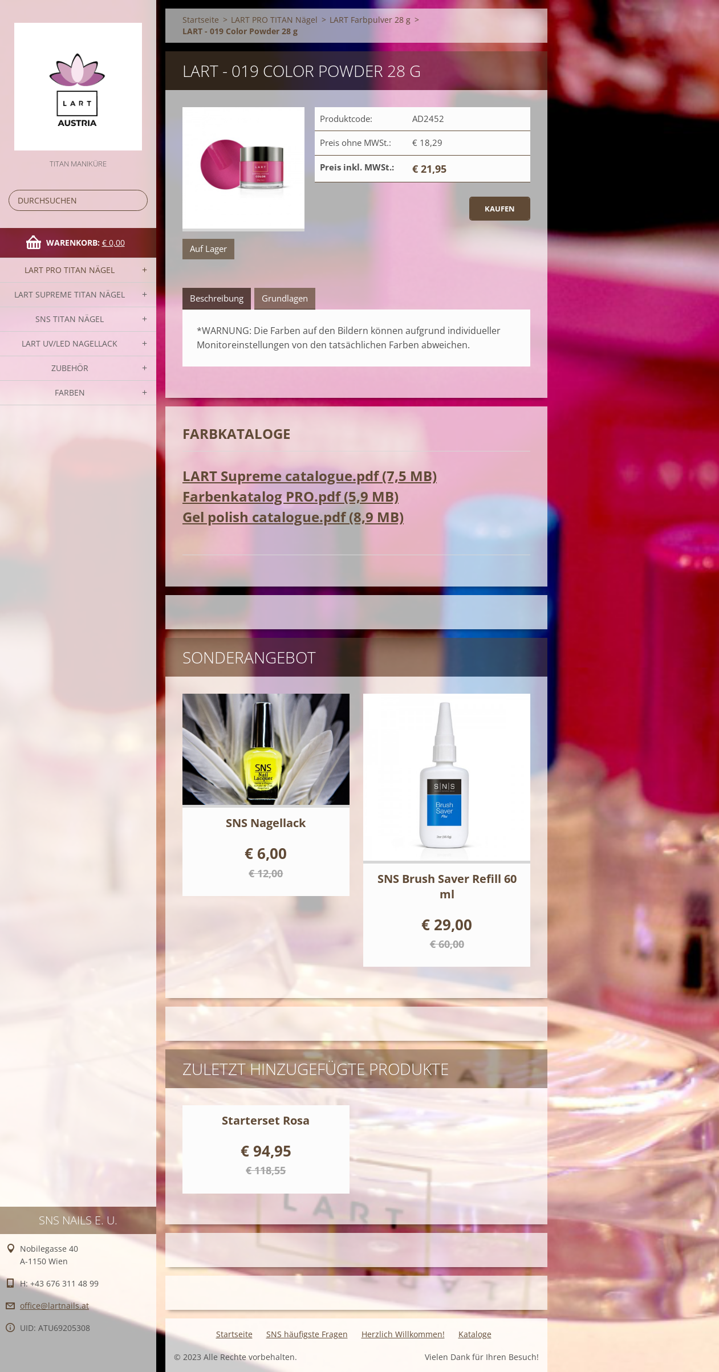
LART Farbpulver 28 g (370, 19)
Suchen (136, 200)
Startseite (200, 19)
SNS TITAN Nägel (69, 319)
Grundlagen (285, 298)
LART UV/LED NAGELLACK (69, 343)
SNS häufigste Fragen (307, 1334)
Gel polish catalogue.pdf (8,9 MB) (293, 516)
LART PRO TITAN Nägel (70, 269)
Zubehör (69, 368)
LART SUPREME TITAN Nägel (69, 294)
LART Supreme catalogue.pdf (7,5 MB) (309, 475)
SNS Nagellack (266, 822)
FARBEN (70, 392)
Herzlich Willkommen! (403, 1334)
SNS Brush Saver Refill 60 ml (447, 886)
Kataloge (474, 1334)
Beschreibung (216, 298)
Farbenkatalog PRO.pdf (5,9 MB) (290, 496)
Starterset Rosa (266, 1120)
